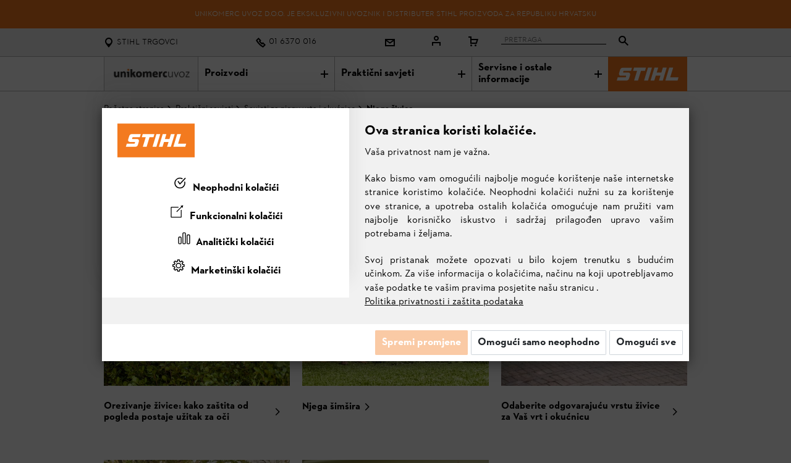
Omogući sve (646, 342)
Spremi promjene (421, 342)
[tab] (225, 186)
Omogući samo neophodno (538, 342)
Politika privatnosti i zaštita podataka (444, 302)
